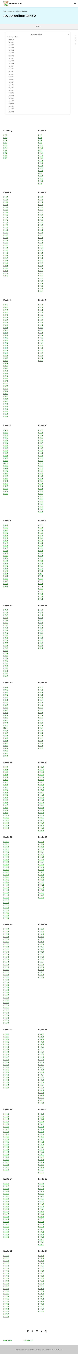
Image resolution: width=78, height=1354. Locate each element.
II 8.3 (5, 156)
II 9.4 (40, 140)
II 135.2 (6, 1047)
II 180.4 (41, 1304)
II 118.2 (41, 895)
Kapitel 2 (11, 45)
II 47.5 (5, 438)
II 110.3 (6, 890)
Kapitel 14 (11, 77)
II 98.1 (5, 792)
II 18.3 (5, 235)
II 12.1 (40, 158)
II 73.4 (40, 599)
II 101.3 (6, 828)
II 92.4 (40, 715)
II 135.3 (6, 1050)
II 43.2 (40, 330)
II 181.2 (41, 1309)
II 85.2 (5, 687)
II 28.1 (40, 271)
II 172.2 (6, 1279)
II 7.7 (5, 148)
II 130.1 (41, 947)
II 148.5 (6, 1142)
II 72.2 (40, 581)
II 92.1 (40, 708)
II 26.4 (40, 256)
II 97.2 (5, 780)
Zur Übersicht (27, 1340)
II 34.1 (5, 346)
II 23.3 (40, 215)
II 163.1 (6, 1232)
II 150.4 (6, 1165)
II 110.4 (6, 893)
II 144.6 (41, 1098)
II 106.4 (41, 825)
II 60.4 (5, 530)
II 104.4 (41, 800)
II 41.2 (40, 305)
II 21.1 (5, 271)
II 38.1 (5, 391)
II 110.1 (6, 885)
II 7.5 (5, 143)
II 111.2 (6, 898)
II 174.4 (6, 1309)
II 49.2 (5, 458)
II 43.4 (40, 335)
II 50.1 (5, 468)
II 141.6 (41, 1062)
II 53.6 (40, 440)
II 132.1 (41, 962)
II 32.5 (5, 328)
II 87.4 (5, 723)
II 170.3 (6, 1258)
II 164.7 (41, 1196)
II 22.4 (40, 202)
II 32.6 (5, 330)
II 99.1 (5, 803)
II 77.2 (5, 643)
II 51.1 (5, 481)
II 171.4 (6, 1274)
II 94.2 (40, 731)
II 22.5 (40, 205)
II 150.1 (6, 1157)
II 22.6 (40, 207)
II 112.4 (6, 915)
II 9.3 (40, 138)
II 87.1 (5, 715)
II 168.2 (41, 1232)
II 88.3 (5, 736)
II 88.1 (5, 731)
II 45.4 (40, 358)
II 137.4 (6, 1072)
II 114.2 (41, 854)
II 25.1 (40, 235)
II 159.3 (6, 1196)
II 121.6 (6, 965)
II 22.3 (40, 200)
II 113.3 (41, 844)
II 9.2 (40, 135)
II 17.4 (5, 225)
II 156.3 (41, 1160)
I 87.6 (5, 728)
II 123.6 (6, 993)
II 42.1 (40, 318)
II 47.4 (5, 435)
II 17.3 (5, 223)
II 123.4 (6, 988)
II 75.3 (5, 625)
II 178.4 (41, 1281)
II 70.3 (40, 563)
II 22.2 (40, 197)
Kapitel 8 (11, 61)
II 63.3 (5, 566)
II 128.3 (41, 932)
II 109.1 (6, 867)
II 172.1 (6, 1276)
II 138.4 (6, 1083)
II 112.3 (6, 913)
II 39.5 (5, 414)
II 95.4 (40, 746)
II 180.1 (41, 1296)
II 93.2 (40, 720)
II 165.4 (41, 1207)
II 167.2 (41, 1222)
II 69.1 (40, 548)
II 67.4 (40, 530)
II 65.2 (5, 579)
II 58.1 (40, 494)
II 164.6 (41, 1194)
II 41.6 (40, 315)
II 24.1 (40, 223)
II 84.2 (40, 643)
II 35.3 (5, 361)
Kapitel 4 (11, 50)
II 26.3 (40, 253)
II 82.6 (40, 633)
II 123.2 (6, 982)
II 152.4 (41, 1119)
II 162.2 (6, 1224)
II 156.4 (41, 1162)
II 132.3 (41, 967)
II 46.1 (40, 361)
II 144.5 (41, 1095)
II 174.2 (6, 1304)
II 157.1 (41, 1170)
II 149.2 (6, 1147)
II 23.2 (40, 212)
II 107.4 (6, 847)
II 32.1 (5, 318)
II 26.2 (40, 250)
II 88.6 (5, 743)
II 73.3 (40, 596)
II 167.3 (41, 1224)
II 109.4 (6, 875)
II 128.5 (41, 937)
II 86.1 (5, 700)
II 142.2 (41, 1067)
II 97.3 (5, 782)
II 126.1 (6, 1013)
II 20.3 (5, 261)
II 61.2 (5, 538)
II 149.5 (6, 1155)
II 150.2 (6, 1160)
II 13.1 (40, 168)
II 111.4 (6, 903)
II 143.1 (41, 1075)
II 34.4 (5, 353)
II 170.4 (6, 1261)
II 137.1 (6, 1065)
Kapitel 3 (11, 47)
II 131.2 (41, 957)
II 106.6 (41, 831)
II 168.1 (41, 1229)
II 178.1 (41, 1274)
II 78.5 (5, 656)
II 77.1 (5, 641)
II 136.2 (6, 1057)
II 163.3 (6, 1237)
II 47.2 (5, 430)
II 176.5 (41, 1263)
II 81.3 (40, 613)
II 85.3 (5, 690)
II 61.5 (5, 546)
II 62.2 (5, 553)
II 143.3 (41, 1080)
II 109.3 (6, 872)
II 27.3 (40, 266)
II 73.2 (40, 594)
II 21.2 (5, 273)
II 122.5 (6, 977)
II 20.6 (5, 268)
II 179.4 (41, 1294)
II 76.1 (5, 628)
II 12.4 (40, 166)
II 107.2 (6, 842)
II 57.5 (40, 491)
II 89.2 (5, 751)
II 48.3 (5, 446)
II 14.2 (40, 181)
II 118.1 (41, 893)
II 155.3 (41, 1152)
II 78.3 (5, 651)
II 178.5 (41, 1284)
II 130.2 (41, 949)
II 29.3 (40, 281)
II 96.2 (5, 767)
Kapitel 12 (11, 71)
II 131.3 (41, 960)
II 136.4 (6, 1062)
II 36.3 (5, 376)
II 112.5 (6, 918)
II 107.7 (6, 854)
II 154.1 (41, 1139)
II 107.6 (6, 852)
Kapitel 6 (11, 55)
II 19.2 (5, 243)
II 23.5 (40, 220)
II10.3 (40, 150)
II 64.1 (5, 569)
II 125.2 (6, 1008)
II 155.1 (41, 1147)
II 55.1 (40, 458)
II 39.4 (5, 412)
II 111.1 (6, 895)
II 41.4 (40, 310)
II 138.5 (6, 1085)
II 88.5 (5, 741)
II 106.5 (41, 828)
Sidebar (39, 27)
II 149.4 (6, 1152)
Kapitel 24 (11, 103)
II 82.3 (40, 625)
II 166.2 (41, 1212)
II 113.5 (41, 849)
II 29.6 (40, 289)
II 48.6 (5, 453)
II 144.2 (41, 1088)
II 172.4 (6, 1284)
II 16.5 (5, 215)
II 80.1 (5, 671)
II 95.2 (40, 741)
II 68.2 (40, 541)
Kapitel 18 (11, 87)
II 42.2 (40, 320)
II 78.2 (5, 648)
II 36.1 (5, 371)
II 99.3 (5, 808)
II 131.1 (41, 955)
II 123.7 (6, 995)
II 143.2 (41, 1077)
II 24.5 (40, 233)
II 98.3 (5, 798)
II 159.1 (6, 1191)
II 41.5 (40, 312)
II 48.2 (5, 443)
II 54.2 (40, 448)
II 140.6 (41, 1047)
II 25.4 (40, 243)
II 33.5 (5, 343)
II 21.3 (5, 276)
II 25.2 (40, 238)
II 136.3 (6, 1060)
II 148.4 (6, 1139)
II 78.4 (5, 653)
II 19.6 (5, 253)
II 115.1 (41, 862)
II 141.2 (41, 1052)
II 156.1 (41, 1155)
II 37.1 (5, 381)
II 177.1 (41, 1266)
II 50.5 (5, 479)
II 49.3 (5, 461)
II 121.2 (6, 955)
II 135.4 (6, 1052)
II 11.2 (40, 156)
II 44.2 (40, 346)
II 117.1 (41, 882)
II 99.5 (5, 813)
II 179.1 (41, 1286)
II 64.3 (5, 574)
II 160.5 (6, 1209)
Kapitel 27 (11, 111)
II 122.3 (6, 972)
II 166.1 (41, 1209)
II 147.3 (6, 1129)
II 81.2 (40, 610)
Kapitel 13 (11, 74)
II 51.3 (5, 486)
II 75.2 (5, 623)
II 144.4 (41, 1093)
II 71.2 (40, 569)
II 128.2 (41, 929)
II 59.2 (40, 512)
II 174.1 (6, 1301)
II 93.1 (40, 718)
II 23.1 (40, 210)
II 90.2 (40, 687)
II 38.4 (5, 399)
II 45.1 (40, 351)
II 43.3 (40, 333)
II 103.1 (41, 782)
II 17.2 (5, 220)
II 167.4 (41, 1227)
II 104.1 (41, 792)
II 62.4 (5, 558)
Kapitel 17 (11, 85)
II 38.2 (5, 394)
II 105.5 (41, 815)
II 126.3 (6, 1018)
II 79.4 (5, 666)
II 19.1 (5, 240)
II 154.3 (41, 1144)
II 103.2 (41, 785)
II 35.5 (5, 366)
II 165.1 (41, 1199)
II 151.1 (6, 1170)
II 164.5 (41, 1191)
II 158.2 (6, 1184)
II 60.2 (5, 525)
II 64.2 (5, 571)
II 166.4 (41, 1217)
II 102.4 (41, 772)
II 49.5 (5, 466)
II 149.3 (6, 1150)
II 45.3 (40, 356)
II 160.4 (6, 1207)
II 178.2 (41, 1276)
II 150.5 (6, 1167)
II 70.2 (40, 561)
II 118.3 (41, 898)
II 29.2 (40, 278)
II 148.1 (6, 1132)
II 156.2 (41, 1157)
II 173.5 (6, 1299)
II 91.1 (40, 700)
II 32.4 (5, 325)
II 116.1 (41, 872)
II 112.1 (6, 908)
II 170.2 (6, 1256)
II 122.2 (6, 970)
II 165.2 (41, 1201)
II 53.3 (40, 433)
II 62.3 (5, 556)
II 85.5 (5, 695)
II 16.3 (5, 210)
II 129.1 (41, 939)
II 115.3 (41, 867)
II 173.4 (6, 1296)
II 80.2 (5, 674)
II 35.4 (5, 363)
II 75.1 (5, 620)
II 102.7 (41, 780)
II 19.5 (5, 250)
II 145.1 (41, 1100)
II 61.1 (5, 535)
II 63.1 (5, 561)
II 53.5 (40, 438)
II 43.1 (40, 328)
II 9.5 (40, 143)
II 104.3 (41, 798)
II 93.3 (40, 723)
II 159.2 (6, 1194)
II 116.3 (41, 877)
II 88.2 (5, 733)
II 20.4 (5, 263)
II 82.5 (40, 630)
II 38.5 (5, 401)
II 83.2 (40, 638)
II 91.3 (40, 705)
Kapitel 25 (11, 106)
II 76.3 (5, 633)
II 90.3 (40, 692)
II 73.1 (40, 591)
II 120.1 (6, 939)
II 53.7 (40, 443)
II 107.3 (6, 844)
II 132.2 (41, 965)
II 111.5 (6, 905)
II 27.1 (40, 261)
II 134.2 (6, 1034)
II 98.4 (5, 800)
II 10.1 (40, 145)
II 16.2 (5, 207)
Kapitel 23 (11, 101)
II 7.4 (5, 140)
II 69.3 (40, 553)
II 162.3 (6, 1227)
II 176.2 (41, 1256)
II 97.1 (5, 777)
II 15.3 (5, 200)
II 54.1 (40, 446)
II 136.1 (6, 1055)
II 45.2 (40, 353)
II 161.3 (6, 1217)
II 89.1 (5, 748)
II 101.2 (6, 825)
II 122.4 (6, 975)
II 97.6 (5, 790)
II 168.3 (41, 1234)
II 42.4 (40, 325)
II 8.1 (5, 150)
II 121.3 (6, 957)
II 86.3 (5, 705)
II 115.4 (41, 870)
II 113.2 (41, 842)
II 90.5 (40, 698)
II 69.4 (40, 556)
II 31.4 (5, 310)
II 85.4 (5, 692)
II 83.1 (40, 636)
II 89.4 (5, 756)
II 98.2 (5, 795)
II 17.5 (5, 228)
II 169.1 (41, 1240)
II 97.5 (5, 787)
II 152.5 (41, 1122)
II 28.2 (40, 273)
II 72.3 (40, 584)
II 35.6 (5, 368)
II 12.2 (40, 161)
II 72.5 (40, 589)
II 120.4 (6, 947)
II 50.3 (5, 473)
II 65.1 (5, 576)
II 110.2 (6, 888)
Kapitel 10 (11, 66)
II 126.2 (6, 1015)
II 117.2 (41, 885)
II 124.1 (6, 998)
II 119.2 (6, 929)
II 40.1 (5, 417)
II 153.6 (41, 1137)
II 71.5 (40, 576)
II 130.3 (41, 952)
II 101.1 (6, 823)
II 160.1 (6, 1199)
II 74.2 (5, 610)
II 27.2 (40, 263)
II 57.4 (40, 489)
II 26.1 (40, 245)
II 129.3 (41, 944)
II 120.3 (6, 942)
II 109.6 (6, 880)
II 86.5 (5, 710)
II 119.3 (6, 932)
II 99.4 (5, 810)
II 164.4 (41, 1189)
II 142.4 (41, 1072)
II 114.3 (41, 857)
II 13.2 (40, 171)
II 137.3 (6, 1070)
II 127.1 (6, 1021)
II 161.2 (6, 1214)
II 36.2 (5, 373)
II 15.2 (5, 197)
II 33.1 (5, 333)
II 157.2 (41, 1172)
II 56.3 (40, 476)
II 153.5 (41, 1134)
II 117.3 (41, 888)
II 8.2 (5, 153)
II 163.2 (6, 1234)
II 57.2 (40, 484)
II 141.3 (41, 1055)
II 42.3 (40, 323)
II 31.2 (5, 305)
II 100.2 (6, 818)
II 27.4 (40, 268)
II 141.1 (41, 1050)
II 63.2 (5, 563)
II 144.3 (41, 1090)
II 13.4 (40, 176)
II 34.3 (5, 351)
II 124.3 (6, 1003)
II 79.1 (5, 658)
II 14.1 (40, 178)
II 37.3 (5, 386)
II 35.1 (5, 356)
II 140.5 (41, 1044)
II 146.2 (6, 1114)
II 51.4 (5, 489)
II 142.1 (41, 1065)
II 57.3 (40, 486)
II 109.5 (6, 877)
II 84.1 (40, 641)
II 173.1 (6, 1289)
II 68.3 (40, 543)
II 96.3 (5, 770)
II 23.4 (40, 217)
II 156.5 (41, 1165)
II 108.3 (6, 862)
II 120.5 (6, 949)
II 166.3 (41, 1214)
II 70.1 (40, 558)
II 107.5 (6, 849)
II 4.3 (40, 183)
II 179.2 (41, 1289)
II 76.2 (5, 630)
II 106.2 (41, 820)
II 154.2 (41, 1142)
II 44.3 (40, 348)
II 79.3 (5, 663)
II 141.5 (41, 1060)
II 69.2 (40, 551)
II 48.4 (5, 448)
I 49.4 (5, 463)
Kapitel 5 (11, 53)
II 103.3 (41, 787)
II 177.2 (41, 1268)
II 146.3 (6, 1117)
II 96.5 (5, 775)
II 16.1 (5, 205)
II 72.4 (40, 586)
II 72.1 (40, 579)
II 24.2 (40, 225)
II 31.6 (5, 315)
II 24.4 (40, 230)
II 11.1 (40, 153)
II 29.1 (40, 276)
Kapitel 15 (11, 79)
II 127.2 (6, 1023)
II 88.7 (5, 746)
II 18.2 (5, 233)
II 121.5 (6, 962)
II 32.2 (5, 320)
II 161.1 (6, 1212)
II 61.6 (5, 548)
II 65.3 (5, 581)
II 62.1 (5, 551)
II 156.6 (41, 1167)
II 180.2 (41, 1299)
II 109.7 (6, 882)
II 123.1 (6, 980)
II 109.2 (6, 870)
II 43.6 (40, 340)
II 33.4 (5, 340)
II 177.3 (41, 1271)
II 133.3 (41, 977)
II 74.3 (5, 613)
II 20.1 (5, 256)
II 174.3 (6, 1307)
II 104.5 (41, 803)
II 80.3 (5, 676)
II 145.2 (41, 1103)
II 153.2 (41, 1127)
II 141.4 (41, 1057)
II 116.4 (41, 880)
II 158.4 (6, 1189)
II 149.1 (6, 1144)
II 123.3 (6, 985)
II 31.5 (5, 312)
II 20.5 (5, 266)
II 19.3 (5, 245)
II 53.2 (40, 430)
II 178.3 (41, 1279)
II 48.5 (5, 451)
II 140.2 (41, 1034)
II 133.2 (41, 975)
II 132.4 (41, 970)
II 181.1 (41, 1307)
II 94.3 (40, 733)
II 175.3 (6, 1317)
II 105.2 (41, 808)
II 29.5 (40, 286)
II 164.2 (41, 1184)
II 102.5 (41, 775)
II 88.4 (5, 738)
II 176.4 (41, 1261)
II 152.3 (41, 1117)
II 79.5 (5, 669)
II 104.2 (41, 795)
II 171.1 (6, 1266)
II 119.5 (6, 937)
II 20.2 (5, 258)
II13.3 (40, 173)
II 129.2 (41, 942)
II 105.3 (41, 810)
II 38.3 (5, 396)
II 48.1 (5, 440)
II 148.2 (6, 1134)
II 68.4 (40, 546)
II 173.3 (6, 1294)
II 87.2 (5, 718)
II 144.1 (41, 1085)
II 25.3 (40, 240)
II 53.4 (40, 435)
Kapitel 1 (11, 42)
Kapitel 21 (11, 95)
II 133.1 (41, 972)
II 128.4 (41, 934)
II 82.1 (40, 620)
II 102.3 (41, 770)
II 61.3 (5, 541)
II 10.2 (40, 148)
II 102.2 (41, 767)
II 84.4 (40, 648)
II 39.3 (5, 409)
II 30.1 (40, 291)
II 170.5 (6, 1263)
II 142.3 (41, 1070)
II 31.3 (5, 307)
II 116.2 (41, 875)
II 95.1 (40, 738)
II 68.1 (40, 538)
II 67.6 (40, 535)
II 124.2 (6, 1000)
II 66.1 (5, 586)
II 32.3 (5, 323)
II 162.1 (6, 1222)
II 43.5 (40, 338)
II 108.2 (6, 860)
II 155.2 (41, 1150)
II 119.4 (6, 934)
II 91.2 (40, 703)
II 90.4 (40, 695)
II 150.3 (6, 1162)
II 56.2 (40, 473)
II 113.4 (41, 847)
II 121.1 (6, 952)
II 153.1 (41, 1124)
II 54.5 (40, 456)
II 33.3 (5, 338)
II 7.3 (5, 138)
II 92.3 (40, 713)
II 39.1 (5, 404)
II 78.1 (5, 646)
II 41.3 (40, 307)
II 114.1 (41, 852)
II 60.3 (5, 528)
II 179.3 (41, 1291)
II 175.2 (6, 1314)
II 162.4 (6, 1229)
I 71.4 (40, 574)
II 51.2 (5, 484)
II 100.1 (6, 815)
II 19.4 (5, 248)
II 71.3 (40, 571)
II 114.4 (41, 860)
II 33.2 (5, 335)
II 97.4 (5, 785)
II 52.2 (5, 494)
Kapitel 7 (11, 58)
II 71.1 (40, 566)
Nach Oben (7, 1340)
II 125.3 (6, 1010)
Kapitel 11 (11, 69)
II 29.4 (40, 283)
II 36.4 (5, 379)
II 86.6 (5, 713)
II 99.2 (5, 805)
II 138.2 (6, 1077)
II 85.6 (5, 698)
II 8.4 (5, 158)
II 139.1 (6, 1088)
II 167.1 (41, 1219)
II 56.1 (40, 471)
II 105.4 (41, 813)
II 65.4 (5, 584)
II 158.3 (6, 1186)
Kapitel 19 (11, 90)
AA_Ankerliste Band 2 (22, 11)
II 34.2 (5, 348)
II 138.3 (6, 1080)
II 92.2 (40, 710)
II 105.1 (41, 805)
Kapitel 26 (11, 109)
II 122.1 (6, 967)
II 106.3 (41, 823)
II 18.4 (5, 238)
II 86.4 (5, 708)
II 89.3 (5, 753)
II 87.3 (5, 720)
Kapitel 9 (11, 63)
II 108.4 (6, 865)
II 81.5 (40, 618)
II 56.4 (40, 479)
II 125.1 (6, 1005)
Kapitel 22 (11, 98)
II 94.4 (40, 736)
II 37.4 (5, 389)
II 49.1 (5, 456)
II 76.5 (5, 638)
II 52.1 (5, 491)
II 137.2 (6, 1067)
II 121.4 (6, 960)
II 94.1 (40, 728)
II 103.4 (41, 790)
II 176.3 (41, 1258)
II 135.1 (6, 1044)
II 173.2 (6, 1291)
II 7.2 (5, 135)
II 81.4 (40, 615)
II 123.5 (6, 990)
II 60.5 (5, 533)
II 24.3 (40, 228)
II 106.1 (41, 818)
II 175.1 (6, 1312)
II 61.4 (5, 543)
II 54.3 (40, 451)
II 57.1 (40, 481)
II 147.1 (6, 1122)
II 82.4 (40, 628)
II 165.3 (41, 1204)
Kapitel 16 (11, 82)
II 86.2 (5, 703)
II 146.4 (6, 1119)
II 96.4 (5, 772)
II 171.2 (6, 1268)
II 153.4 (41, 1132)
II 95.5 (40, 748)
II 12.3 (40, 163)
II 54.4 (40, 453)
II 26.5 (40, 258)
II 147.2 (6, 1127)
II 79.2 (5, 661)
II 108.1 (6, 857)
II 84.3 (40, 646)
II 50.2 (5, 471)
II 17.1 (5, 217)
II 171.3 (6, 1271)
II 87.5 (5, 725)
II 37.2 (5, 384)
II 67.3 (40, 528)
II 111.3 (6, 900)
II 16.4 (5, 212)
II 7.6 (5, 145)
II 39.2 (5, 406)
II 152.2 (41, 1114)
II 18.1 (5, 230)
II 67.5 (40, 533)
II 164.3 (41, 1186)
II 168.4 (41, 1237)
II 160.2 (6, 1201)
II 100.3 (6, 820)
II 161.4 (6, 1219)
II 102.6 (41, 777)
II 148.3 (6, 1137)
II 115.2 (41, 865)
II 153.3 (41, 1129)
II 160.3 (6, 1204)
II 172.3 (6, 1281)
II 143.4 (41, 1083)
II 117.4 (41, 890)
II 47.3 (5, 433)
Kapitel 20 (11, 93)
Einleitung (11, 39)
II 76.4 (5, 636)
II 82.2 (40, 623)
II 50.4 (5, 476)
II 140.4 (41, 1042)
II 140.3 (41, 1039)
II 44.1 (40, 343)
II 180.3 (41, 1301)
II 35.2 (5, 358)
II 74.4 (5, 618)
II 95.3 (40, 743)
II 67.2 (40, 525)
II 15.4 (5, 202)
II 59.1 (40, 509)
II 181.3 (41, 1312)
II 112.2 (6, 910)
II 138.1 (6, 1075)
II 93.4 (40, 725)
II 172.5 (6, 1286)
